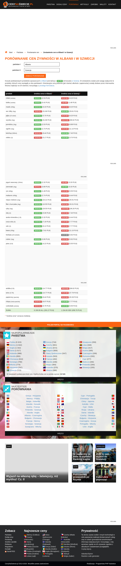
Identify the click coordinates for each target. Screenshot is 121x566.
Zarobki (94, 4)
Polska (12, 342)
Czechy (49, 345)
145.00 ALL (38, 226)
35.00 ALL (38, 191)
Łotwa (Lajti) (31, 556)
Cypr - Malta (88, 407)
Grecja (48, 342)
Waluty (103, 4)
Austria (85, 351)
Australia (49, 367)
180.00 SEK (65, 120)
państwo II (16, 70)
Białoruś (85, 362)
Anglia (12, 348)
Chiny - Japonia (88, 401)
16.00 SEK (65, 235)
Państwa (51, 4)
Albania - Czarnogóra (33, 415)
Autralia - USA (88, 404)
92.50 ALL (38, 239)
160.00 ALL (38, 306)
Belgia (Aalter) (69, 556)
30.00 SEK (65, 129)
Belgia (85, 348)
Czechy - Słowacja (87, 415)
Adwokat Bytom (87, 554)
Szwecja (13, 370)
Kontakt (112, 4)
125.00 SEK (65, 208)
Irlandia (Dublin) (51, 549)
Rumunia (86, 356)
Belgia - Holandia (33, 401)
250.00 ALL (38, 204)
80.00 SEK (65, 111)
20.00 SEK (65, 133)
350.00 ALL (38, 288)
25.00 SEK (65, 98)
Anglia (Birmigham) (52, 551)
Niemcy (13, 345)
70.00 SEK (65, 200)
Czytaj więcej (86, 549)
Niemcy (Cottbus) (33, 535)
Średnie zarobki (10, 542)
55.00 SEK (65, 297)
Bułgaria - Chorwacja (33, 418)
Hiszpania (14, 367)
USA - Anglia (88, 427)
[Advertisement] (60, 30)
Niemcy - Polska (33, 399)
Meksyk (66, 554)
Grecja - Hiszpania (33, 396)
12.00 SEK (65, 195)
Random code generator (90, 556)
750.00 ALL (38, 111)
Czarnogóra (87, 353)
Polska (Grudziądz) (34, 551)
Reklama (8, 544)
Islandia (49, 362)
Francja (49, 359)
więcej (60, 379)
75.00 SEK (65, 293)
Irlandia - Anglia (33, 413)
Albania (49, 370)
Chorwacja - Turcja (87, 399)
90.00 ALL (38, 187)
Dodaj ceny (61, 4)
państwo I (17, 64)
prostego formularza (46, 86)
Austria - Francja (33, 407)
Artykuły (84, 4)
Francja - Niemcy (33, 421)
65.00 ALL (38, 129)
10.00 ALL (38, 102)
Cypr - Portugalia (88, 396)
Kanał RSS (11, 551)
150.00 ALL (38, 107)
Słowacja (86, 367)
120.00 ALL (38, 213)
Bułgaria (49, 351)
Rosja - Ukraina (88, 410)
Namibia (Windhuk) (71, 544)
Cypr (84, 359)
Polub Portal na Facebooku (60, 325)
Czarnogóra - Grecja (88, 421)
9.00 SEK (64, 182)
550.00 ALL (38, 200)
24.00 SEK (65, 124)
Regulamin (9, 547)
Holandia (13, 353)
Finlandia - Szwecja (33, 410)
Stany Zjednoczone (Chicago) (47, 537)
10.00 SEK (65, 137)
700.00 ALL (38, 208)
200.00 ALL (38, 133)
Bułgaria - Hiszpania (88, 418)
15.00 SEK (65, 191)
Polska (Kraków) (33, 554)
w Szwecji (75, 81)
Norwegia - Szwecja (33, 424)
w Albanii (43, 81)
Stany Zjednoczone (54, 353)
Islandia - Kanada (33, 404)
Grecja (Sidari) (50, 547)
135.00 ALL (38, 115)
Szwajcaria (86, 342)
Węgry (48, 365)
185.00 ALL (38, 230)
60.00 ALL (38, 98)
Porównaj (73, 4)
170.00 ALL (38, 222)
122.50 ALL (38, 137)
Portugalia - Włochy (88, 424)
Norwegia (13, 362)
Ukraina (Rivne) (69, 547)
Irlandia (13, 356)
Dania (12, 351)
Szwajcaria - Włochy (33, 427)
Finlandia (86, 365)
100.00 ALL (38, 243)
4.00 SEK (64, 102)
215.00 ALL (38, 301)
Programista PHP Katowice (106, 564)
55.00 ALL (38, 182)
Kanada (49, 356)
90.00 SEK (65, 204)
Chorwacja (14, 359)
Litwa (84, 345)
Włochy (13, 365)
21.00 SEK (65, 222)
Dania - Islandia (88, 413)
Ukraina (49, 348)
